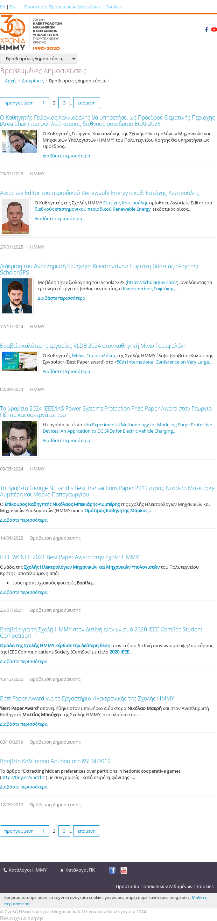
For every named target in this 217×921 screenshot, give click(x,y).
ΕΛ (2, 7)
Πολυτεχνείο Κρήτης (21, 918)
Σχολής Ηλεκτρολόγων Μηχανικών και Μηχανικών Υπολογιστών (92, 567)
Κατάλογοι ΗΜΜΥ (28, 870)
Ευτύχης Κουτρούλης (125, 202)
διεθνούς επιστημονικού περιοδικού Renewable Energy (93, 209)
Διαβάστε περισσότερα (66, 156)
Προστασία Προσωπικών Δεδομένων (62, 7)
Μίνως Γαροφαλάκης (94, 355)
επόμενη (87, 103)
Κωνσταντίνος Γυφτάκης (148, 288)
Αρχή (10, 80)
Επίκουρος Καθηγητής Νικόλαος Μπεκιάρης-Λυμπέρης (62, 504)
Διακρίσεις (33, 80)
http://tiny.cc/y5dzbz (23, 777)
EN (13, 7)
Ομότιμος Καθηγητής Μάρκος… (117, 510)
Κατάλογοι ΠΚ (80, 870)
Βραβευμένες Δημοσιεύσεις (77, 80)
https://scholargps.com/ (152, 282)
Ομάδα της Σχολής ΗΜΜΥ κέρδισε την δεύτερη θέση (55, 645)
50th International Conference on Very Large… (164, 362)
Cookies (113, 7)
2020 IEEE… (121, 652)
